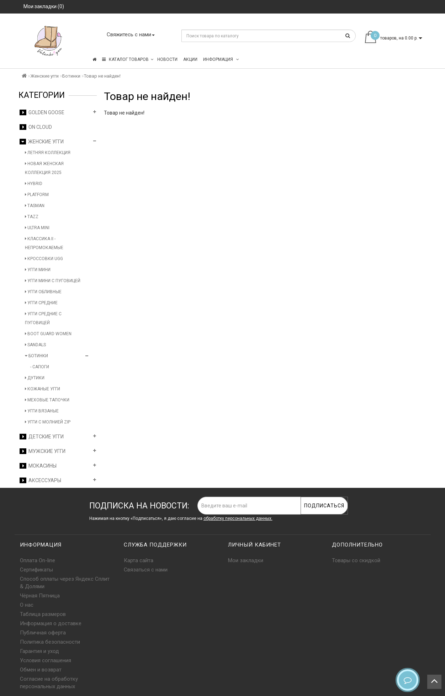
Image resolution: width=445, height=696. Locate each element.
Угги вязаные (42, 410)
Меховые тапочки (47, 399)
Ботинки (71, 76)
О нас (26, 605)
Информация (221, 59)
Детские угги (42, 436)
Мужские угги (42, 451)
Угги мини (38, 269)
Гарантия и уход (39, 651)
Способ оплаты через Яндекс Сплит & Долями (65, 583)
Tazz (31, 216)
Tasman (34, 205)
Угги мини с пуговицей (52, 280)
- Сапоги (39, 366)
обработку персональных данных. (237, 518)
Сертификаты (36, 569)
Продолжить (407, 127)
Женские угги (44, 76)
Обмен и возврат (41, 669)
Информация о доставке (50, 623)
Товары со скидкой (356, 560)
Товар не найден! (102, 76)
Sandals (35, 344)
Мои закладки (245, 560)
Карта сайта (138, 560)
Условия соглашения (45, 660)
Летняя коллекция (47, 152)
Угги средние (41, 302)
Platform (37, 194)
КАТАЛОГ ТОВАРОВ (128, 59)
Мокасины (38, 466)
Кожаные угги (42, 388)
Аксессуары (40, 480)
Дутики (34, 377)
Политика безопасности (50, 642)
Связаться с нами (146, 569)
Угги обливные (43, 291)
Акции (190, 59)
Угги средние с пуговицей (43, 318)
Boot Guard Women (48, 333)
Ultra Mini (37, 227)
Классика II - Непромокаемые (44, 243)
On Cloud (36, 127)
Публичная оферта (43, 632)
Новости (167, 59)
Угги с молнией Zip (47, 422)
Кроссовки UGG (44, 258)
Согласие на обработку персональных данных (49, 683)
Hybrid (33, 183)
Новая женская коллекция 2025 (44, 168)
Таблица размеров (43, 614)
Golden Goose (42, 112)
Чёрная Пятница (40, 595)
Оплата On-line (37, 560)
